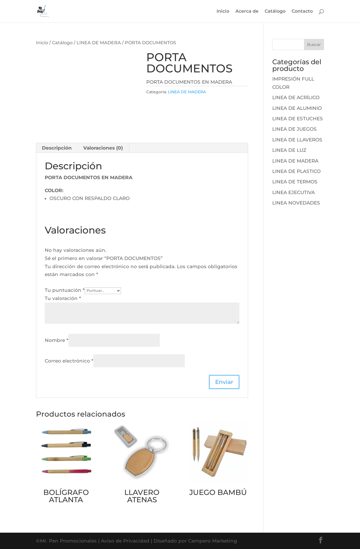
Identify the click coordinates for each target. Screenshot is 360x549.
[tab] (57, 148)
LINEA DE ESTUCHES (297, 118)
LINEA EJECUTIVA (293, 192)
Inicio (223, 11)
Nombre (56, 340)
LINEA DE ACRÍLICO (296, 97)
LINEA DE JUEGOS (294, 129)
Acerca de (246, 11)
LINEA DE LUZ (289, 150)
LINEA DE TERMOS (295, 182)
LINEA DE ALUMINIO (297, 108)
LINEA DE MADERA (98, 42)
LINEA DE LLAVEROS (297, 140)
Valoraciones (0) (103, 148)
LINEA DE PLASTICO (296, 171)
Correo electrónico (69, 361)
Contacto (302, 11)
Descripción (57, 148)
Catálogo (275, 11)
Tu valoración (63, 298)
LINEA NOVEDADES (296, 203)
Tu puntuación (65, 290)
